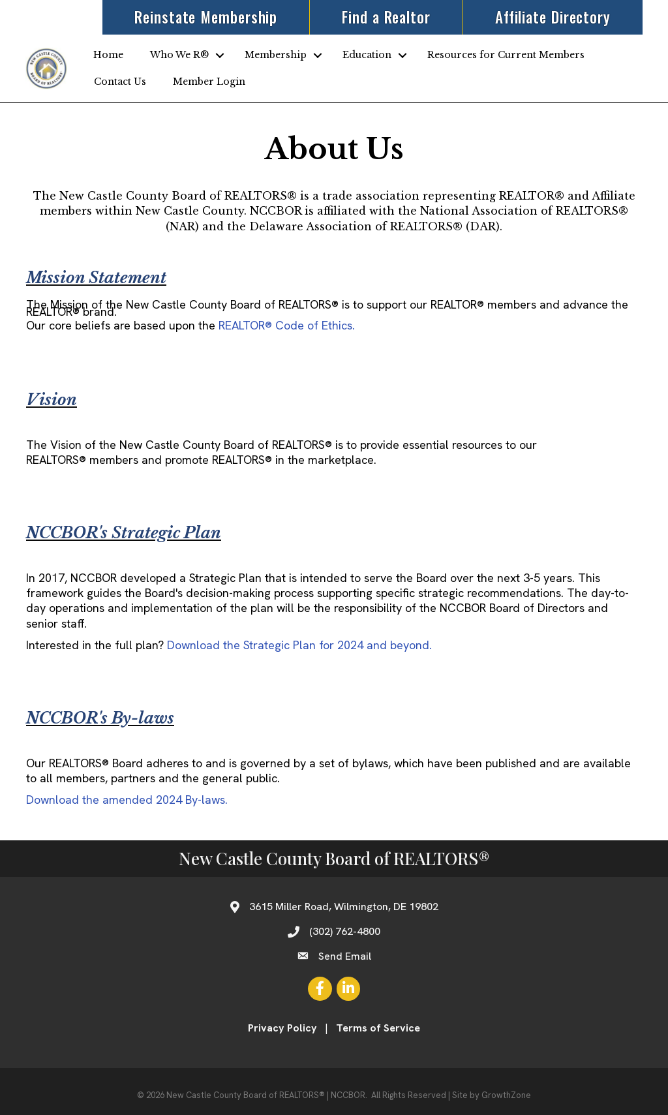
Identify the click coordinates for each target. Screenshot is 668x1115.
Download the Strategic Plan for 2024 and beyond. (299, 644)
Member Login (209, 81)
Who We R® (179, 55)
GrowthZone (506, 1095)
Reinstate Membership (205, 17)
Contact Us (120, 81)
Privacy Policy (282, 1028)
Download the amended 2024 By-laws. (127, 799)
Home (108, 55)
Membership (276, 55)
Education (366, 55)
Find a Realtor (385, 17)
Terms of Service (378, 1028)
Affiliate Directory (552, 17)
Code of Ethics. (287, 325)
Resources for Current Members (505, 55)
